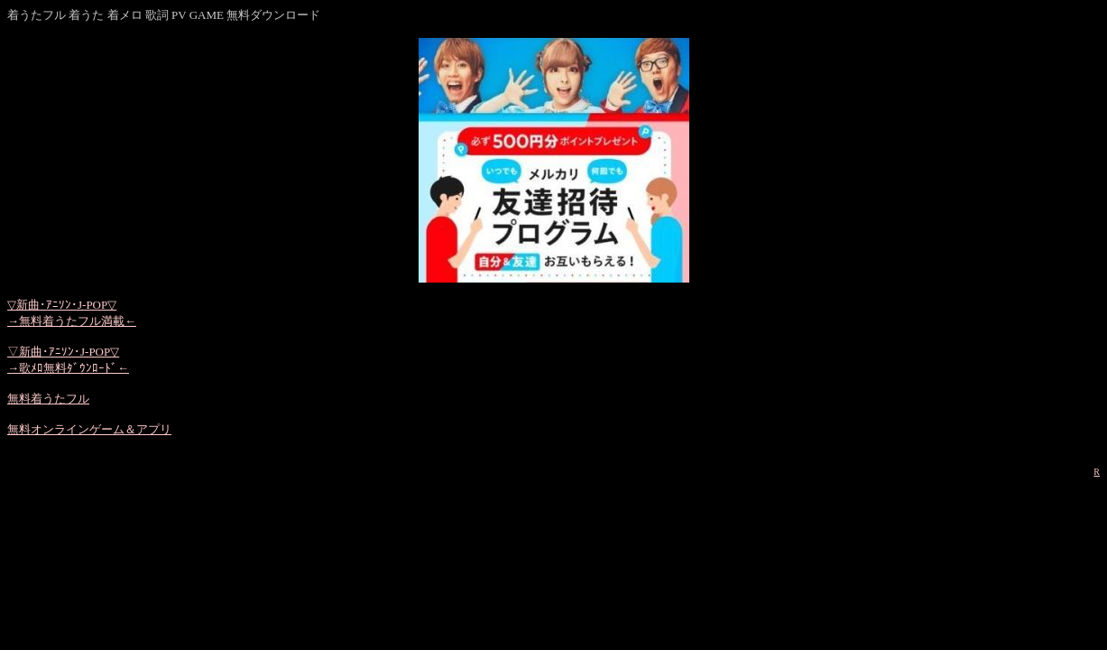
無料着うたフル (48, 398)
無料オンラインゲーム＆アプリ (89, 429)
